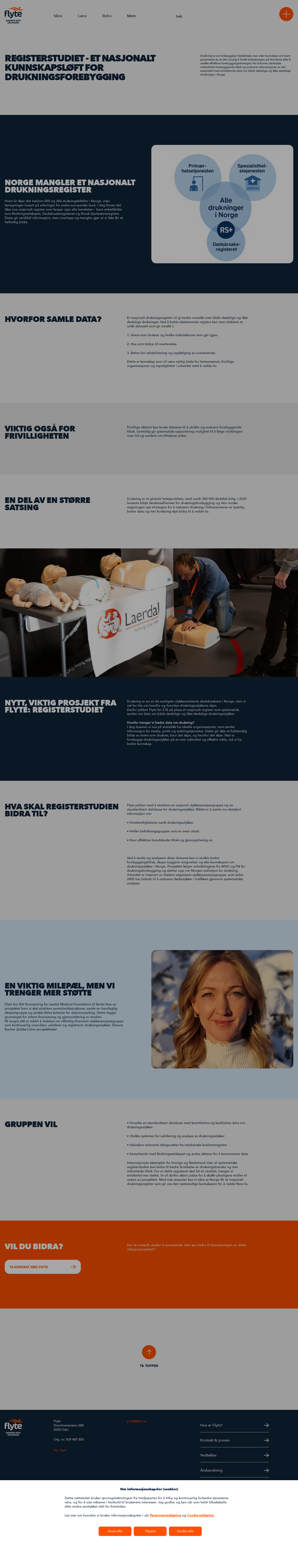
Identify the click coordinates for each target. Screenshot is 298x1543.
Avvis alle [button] (115, 1531)
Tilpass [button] (150, 1531)
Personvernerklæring (165, 1515)
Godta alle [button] (185, 1531)
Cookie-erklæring (200, 1515)
